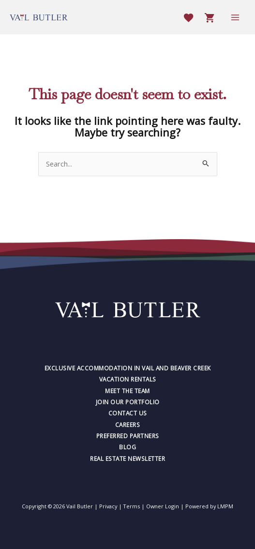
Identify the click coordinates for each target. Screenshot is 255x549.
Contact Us (127, 413)
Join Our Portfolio (128, 402)
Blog (127, 447)
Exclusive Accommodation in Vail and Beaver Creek (128, 368)
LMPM (225, 506)
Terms (131, 506)
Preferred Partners (127, 436)
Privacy (108, 506)
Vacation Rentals (127, 379)
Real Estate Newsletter (127, 458)
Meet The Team (127, 391)
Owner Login (162, 506)
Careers (127, 424)
